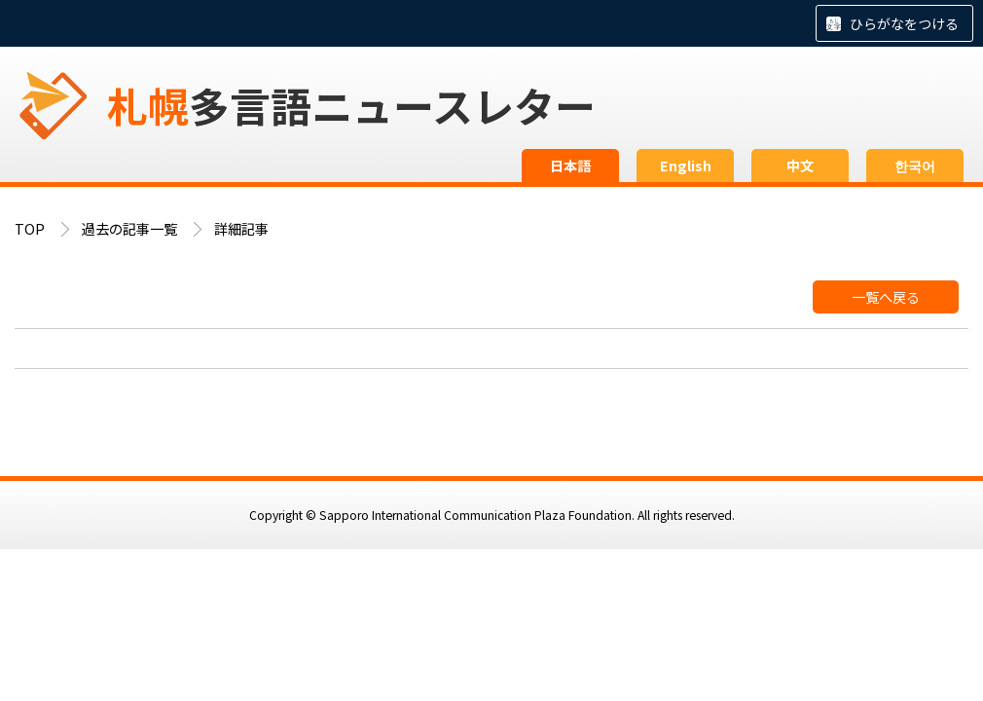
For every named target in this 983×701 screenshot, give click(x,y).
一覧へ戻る (886, 297)
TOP (30, 229)
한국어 (914, 165)
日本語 (570, 165)
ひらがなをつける (904, 23)
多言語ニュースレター (351, 104)
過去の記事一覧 (129, 229)
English (685, 165)
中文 (800, 165)
